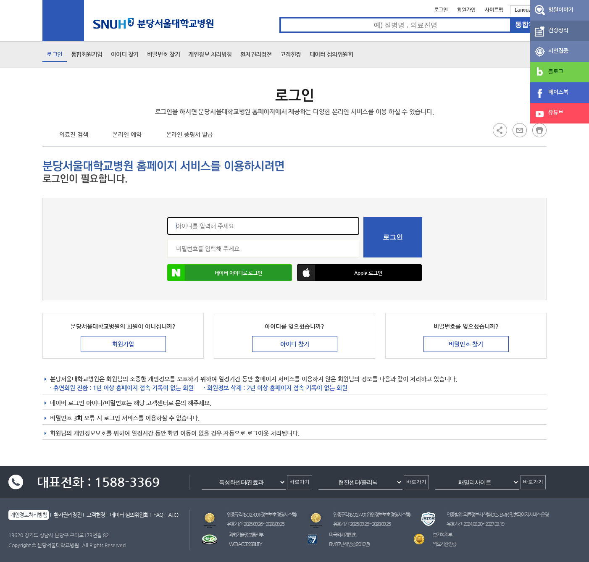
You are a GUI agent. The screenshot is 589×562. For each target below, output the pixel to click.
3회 (78, 418)
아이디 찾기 (125, 54)
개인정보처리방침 (28, 515)
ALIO (173, 515)
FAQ (158, 515)
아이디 (167, 217)
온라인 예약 (127, 134)
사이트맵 (494, 10)
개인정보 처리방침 (210, 54)
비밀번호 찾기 (163, 54)
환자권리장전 (256, 54)
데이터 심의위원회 (331, 54)
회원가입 (466, 10)
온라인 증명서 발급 (189, 134)
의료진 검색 (73, 134)
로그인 (441, 10)
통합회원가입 (87, 54)
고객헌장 (290, 54)
